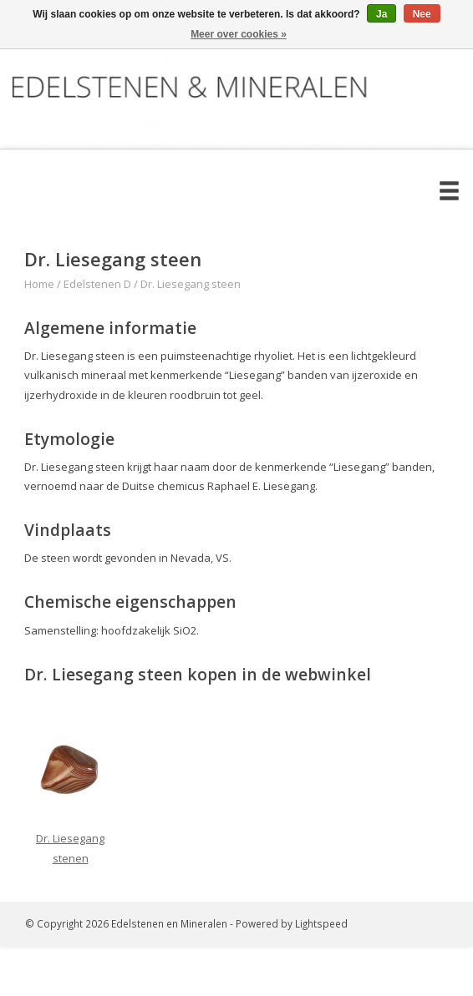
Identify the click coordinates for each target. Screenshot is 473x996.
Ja (381, 14)
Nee (422, 14)
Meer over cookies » (239, 34)
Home (39, 283)
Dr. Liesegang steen (190, 283)
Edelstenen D (97, 283)
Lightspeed (321, 923)
